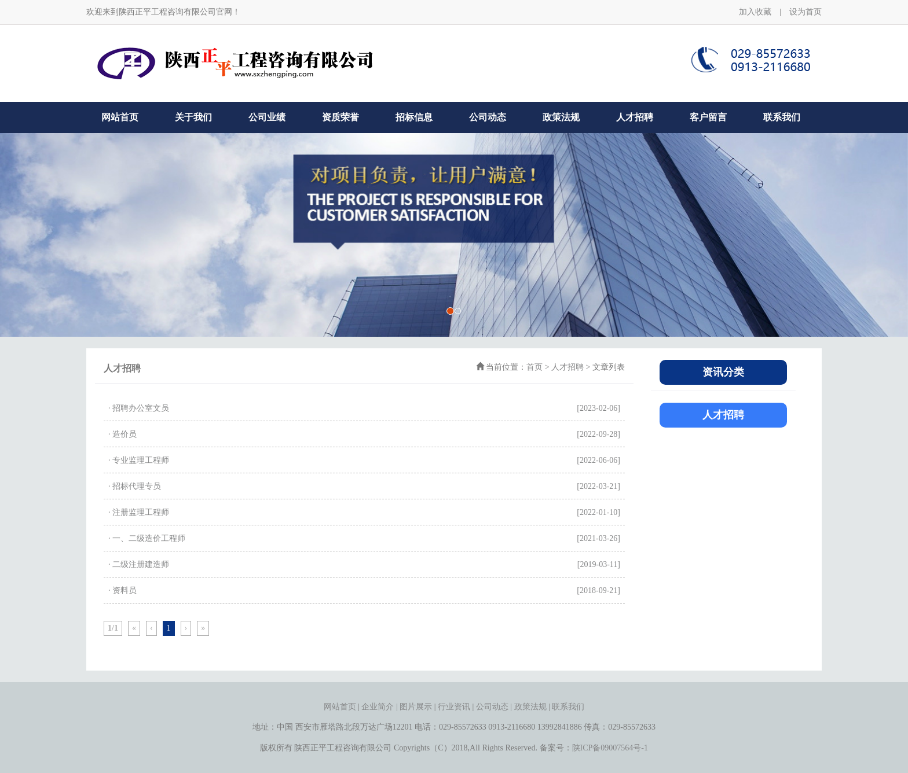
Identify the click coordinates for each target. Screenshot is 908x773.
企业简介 (377, 706)
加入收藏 (755, 12)
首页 (534, 367)
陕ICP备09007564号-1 (610, 747)
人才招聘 (634, 117)
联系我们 (781, 117)
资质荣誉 (340, 117)
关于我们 (193, 117)
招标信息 (414, 117)
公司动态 (487, 117)
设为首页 (805, 12)
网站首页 (119, 117)
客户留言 (708, 117)
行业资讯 (454, 706)
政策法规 (561, 117)
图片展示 (416, 706)
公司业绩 (266, 117)
